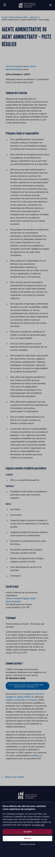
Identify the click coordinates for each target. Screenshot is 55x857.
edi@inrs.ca (36, 756)
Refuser (27, 838)
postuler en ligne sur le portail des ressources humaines (26, 686)
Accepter (27, 832)
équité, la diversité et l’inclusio (21, 700)
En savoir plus (38, 825)
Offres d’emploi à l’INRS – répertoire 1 (24, 17)
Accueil (4, 17)
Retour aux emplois (13, 777)
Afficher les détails (27, 844)
